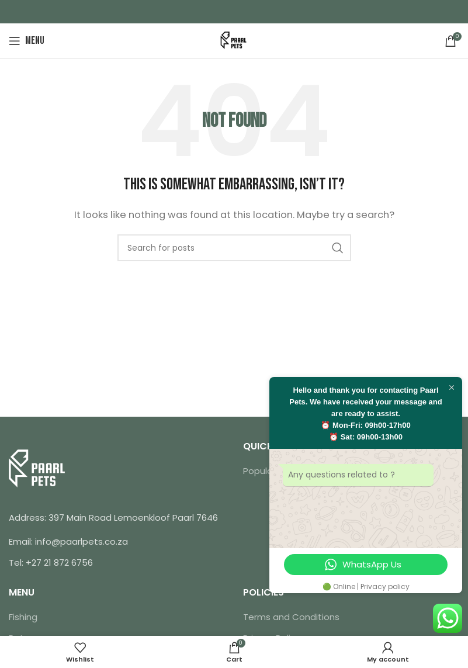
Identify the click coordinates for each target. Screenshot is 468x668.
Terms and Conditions (291, 617)
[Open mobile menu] (26, 41)
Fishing (23, 617)
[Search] (234, 247)
